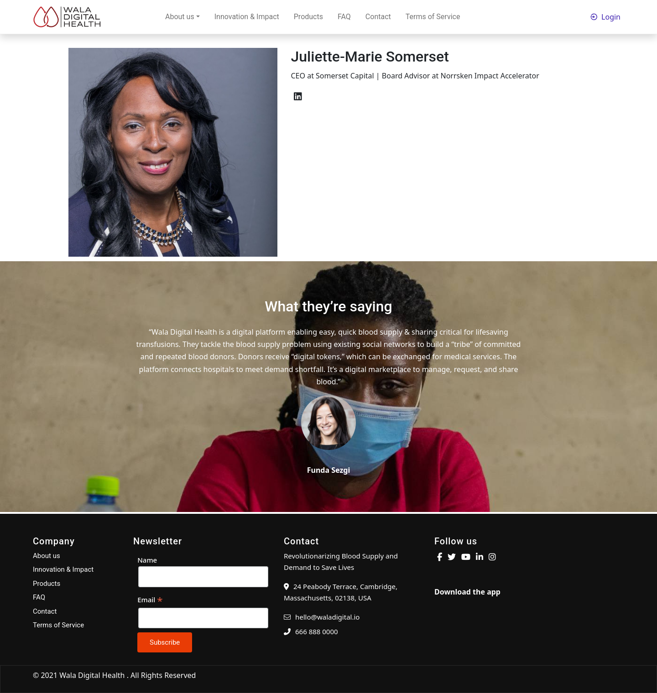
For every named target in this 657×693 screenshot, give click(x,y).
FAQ (344, 16)
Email (150, 600)
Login (610, 17)
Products (308, 16)
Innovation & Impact (246, 16)
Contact (378, 16)
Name (147, 559)
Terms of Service (433, 16)
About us (179, 16)
